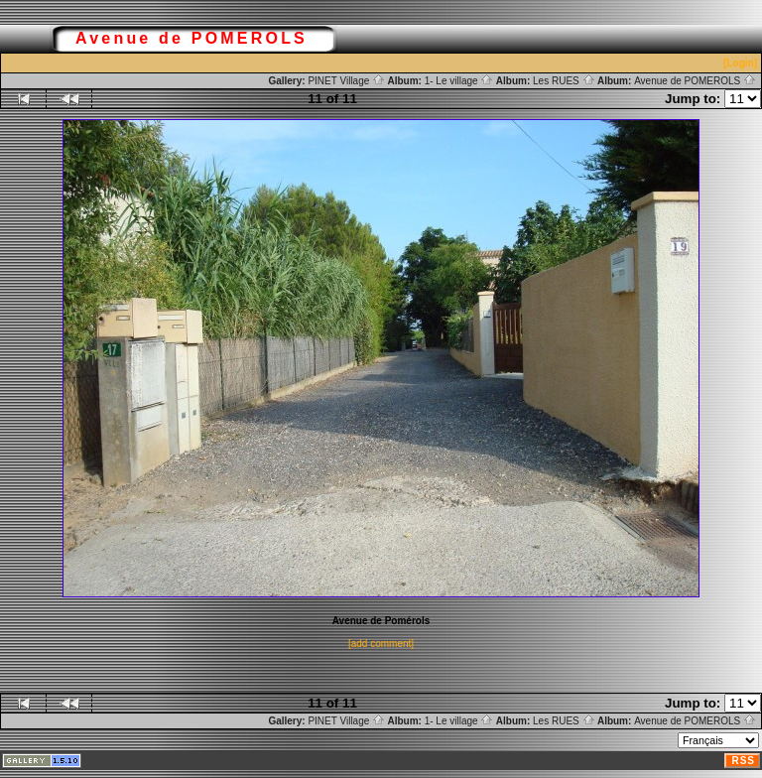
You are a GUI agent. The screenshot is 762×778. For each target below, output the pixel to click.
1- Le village (459, 80)
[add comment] (381, 643)
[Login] (740, 63)
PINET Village (346, 80)
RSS (743, 760)
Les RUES (563, 80)
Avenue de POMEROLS (695, 80)
